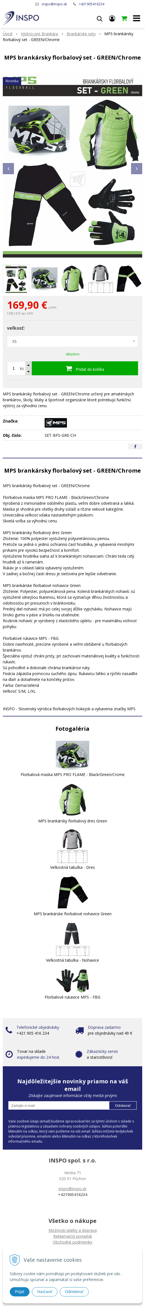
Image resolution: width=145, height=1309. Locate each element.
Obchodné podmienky (72, 1242)
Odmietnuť (74, 1291)
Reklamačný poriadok (72, 1236)
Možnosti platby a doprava (73, 1230)
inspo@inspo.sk (54, 4)
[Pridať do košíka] (85, 368)
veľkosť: (16, 328)
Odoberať (123, 1105)
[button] (100, 18)
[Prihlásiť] (112, 18)
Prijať (19, 1291)
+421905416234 (91, 4)
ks (22, 368)
